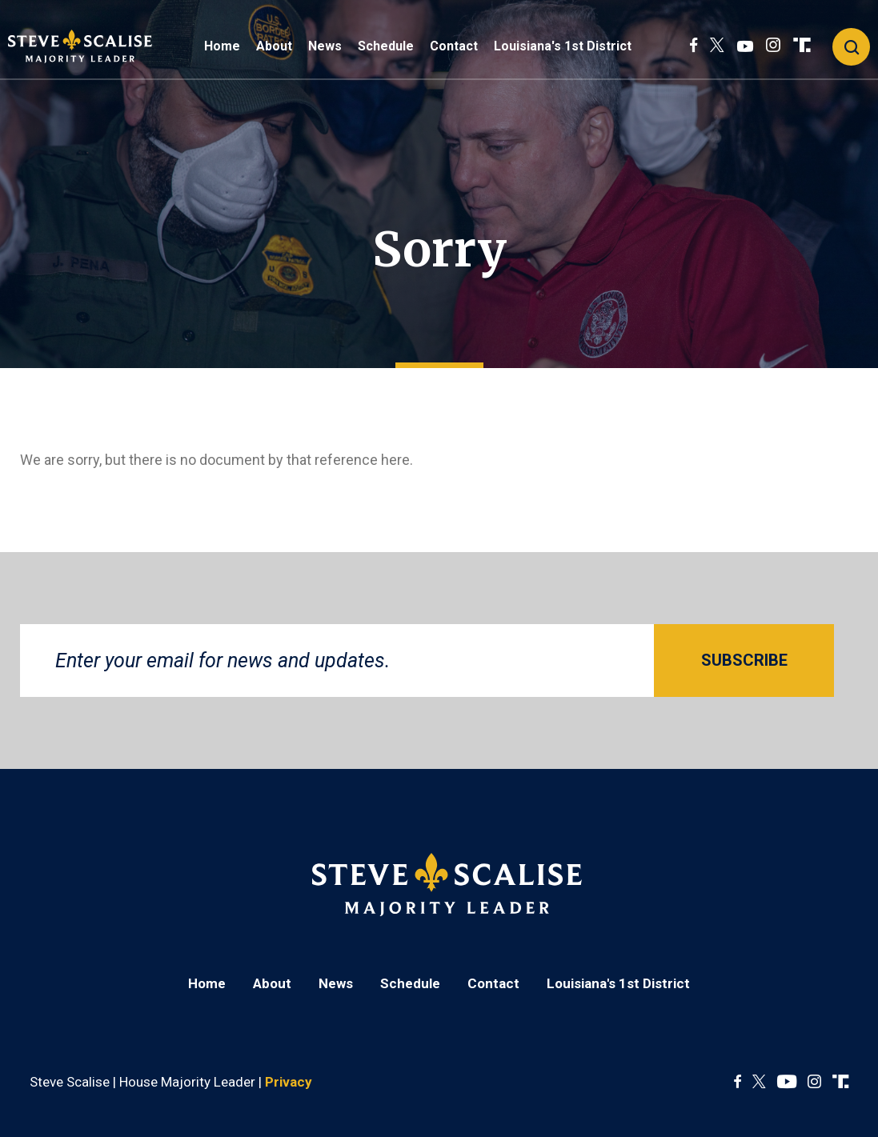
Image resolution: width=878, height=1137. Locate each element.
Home (222, 46)
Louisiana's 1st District (562, 46)
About (274, 46)
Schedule (386, 46)
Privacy (288, 1082)
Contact (454, 46)
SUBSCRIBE (744, 660)
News (325, 46)
